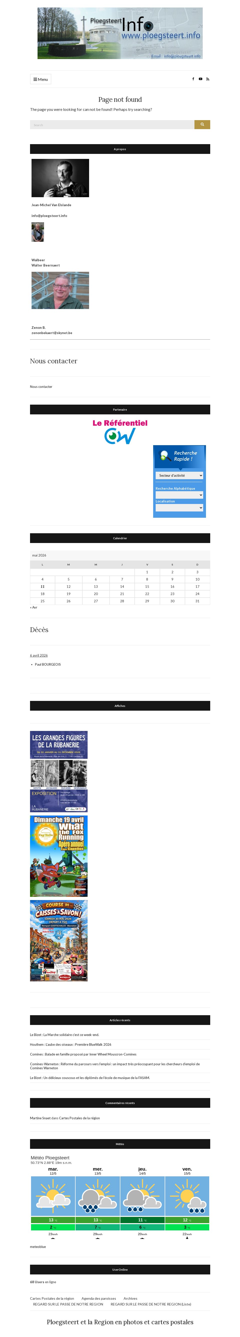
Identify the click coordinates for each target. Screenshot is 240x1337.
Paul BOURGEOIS (48, 664)
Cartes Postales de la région (79, 1118)
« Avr (33, 607)
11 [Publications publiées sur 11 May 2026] (43, 586)
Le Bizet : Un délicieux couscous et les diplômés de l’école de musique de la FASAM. (90, 1078)
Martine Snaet (40, 1118)
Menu (41, 79)
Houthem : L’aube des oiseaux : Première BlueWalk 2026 (70, 1044)
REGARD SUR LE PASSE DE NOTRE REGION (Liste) (151, 1304)
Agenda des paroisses (99, 1298)
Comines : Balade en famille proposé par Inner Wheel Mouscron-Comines (83, 1054)
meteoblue (38, 1246)
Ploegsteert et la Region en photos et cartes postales (120, 1322)
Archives (130, 1298)
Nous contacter (41, 386)
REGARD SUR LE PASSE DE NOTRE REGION (68, 1304)
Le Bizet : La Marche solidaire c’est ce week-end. (64, 1034)
